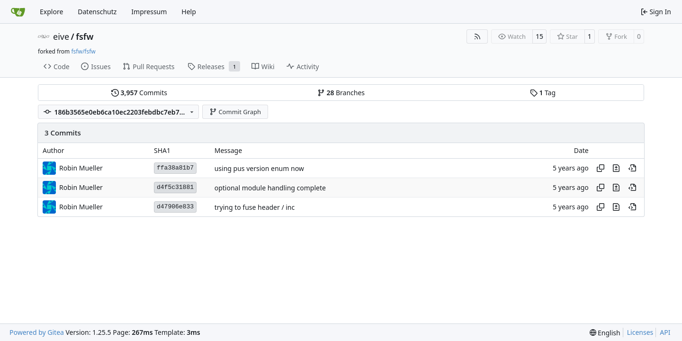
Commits (139, 92)
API (665, 332)
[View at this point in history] (632, 168)
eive (61, 36)
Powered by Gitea (36, 332)
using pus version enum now (259, 168)
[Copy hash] (600, 168)
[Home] (18, 11)
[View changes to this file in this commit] (616, 168)
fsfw (84, 36)
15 (539, 36)
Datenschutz (97, 11)
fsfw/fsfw (83, 51)
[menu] (605, 332)
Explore (51, 11)
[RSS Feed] (477, 36)
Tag (543, 92)
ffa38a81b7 (175, 167)
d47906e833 (175, 206)
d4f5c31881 (175, 187)
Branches (341, 92)
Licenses (640, 332)
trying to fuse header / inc (255, 207)
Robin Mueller (81, 167)
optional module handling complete (270, 187)
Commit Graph (235, 112)
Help (188, 11)
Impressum (149, 11)
